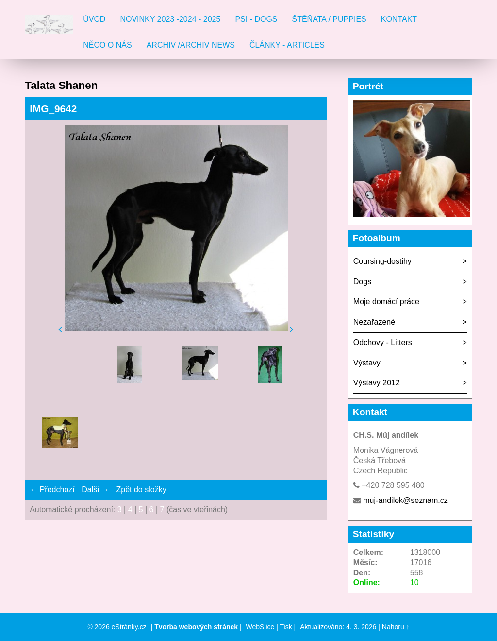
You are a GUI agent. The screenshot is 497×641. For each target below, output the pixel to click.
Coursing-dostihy (382, 261)
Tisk (286, 627)
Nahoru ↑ (396, 627)
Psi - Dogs (256, 19)
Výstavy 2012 (376, 383)
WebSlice (260, 627)
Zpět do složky (141, 489)
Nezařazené (374, 322)
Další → (95, 489)
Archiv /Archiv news (191, 45)
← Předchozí (52, 489)
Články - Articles (287, 45)
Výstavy (367, 363)
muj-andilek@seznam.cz (405, 500)
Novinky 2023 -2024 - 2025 (170, 19)
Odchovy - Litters (382, 342)
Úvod (94, 19)
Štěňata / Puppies (329, 19)
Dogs (362, 281)
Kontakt (399, 19)
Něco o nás (107, 45)
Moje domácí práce (386, 301)
